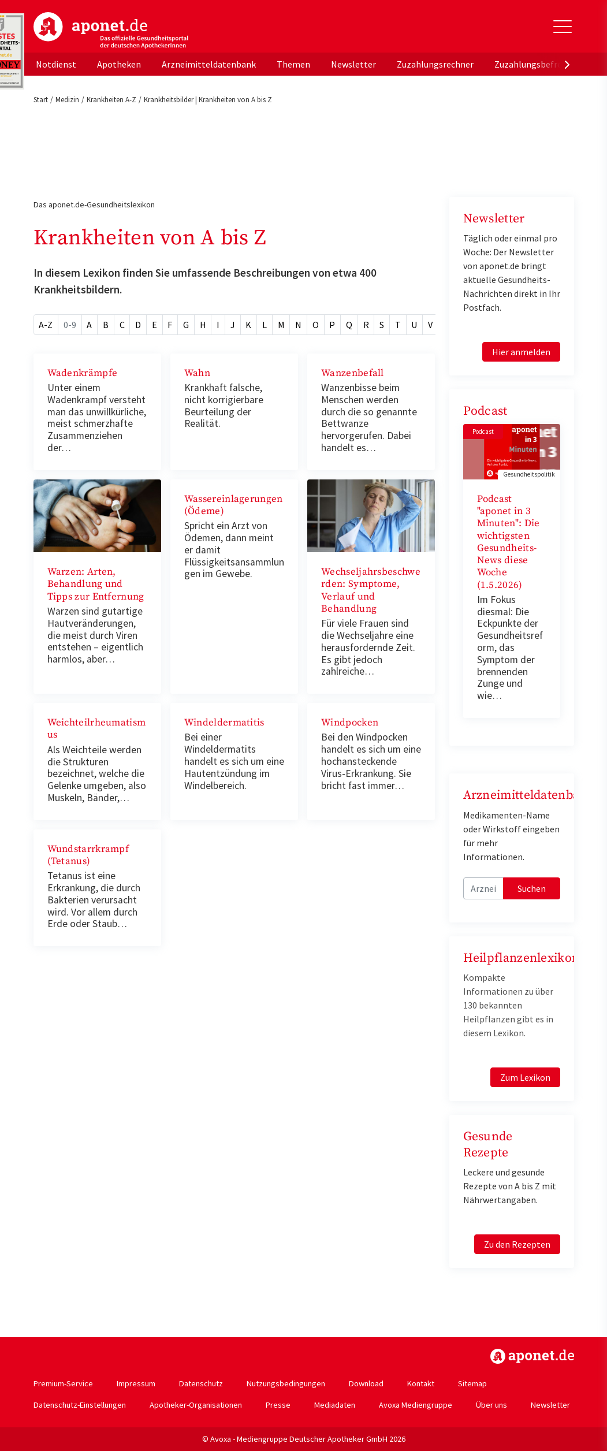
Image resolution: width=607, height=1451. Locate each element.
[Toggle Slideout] (562, 26)
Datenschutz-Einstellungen (79, 1405)
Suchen (531, 888)
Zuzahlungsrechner (435, 64)
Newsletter (353, 64)
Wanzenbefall (352, 373)
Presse (278, 1405)
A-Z (46, 324)
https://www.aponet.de (532, 1356)
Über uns (491, 1405)
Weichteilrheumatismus (96, 728)
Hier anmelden (521, 352)
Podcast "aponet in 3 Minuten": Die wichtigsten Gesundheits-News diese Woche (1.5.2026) (508, 542)
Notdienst (56, 64)
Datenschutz (201, 1383)
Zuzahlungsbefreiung (536, 64)
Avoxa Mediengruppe (415, 1405)
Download (366, 1383)
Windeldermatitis (224, 722)
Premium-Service (63, 1383)
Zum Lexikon (525, 1077)
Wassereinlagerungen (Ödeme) (233, 505)
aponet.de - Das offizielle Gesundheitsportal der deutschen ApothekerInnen (110, 30)
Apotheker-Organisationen (196, 1405)
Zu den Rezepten (517, 1244)
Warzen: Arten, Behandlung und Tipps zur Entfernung (95, 584)
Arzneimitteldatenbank (209, 64)
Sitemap (472, 1383)
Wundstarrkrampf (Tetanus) (88, 855)
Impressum (136, 1383)
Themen (293, 64)
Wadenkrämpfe (82, 373)
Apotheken (119, 64)
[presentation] (567, 64)
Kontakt (420, 1383)
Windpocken (349, 722)
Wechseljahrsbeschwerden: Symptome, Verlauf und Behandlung (370, 590)
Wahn (197, 373)
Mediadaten (334, 1405)
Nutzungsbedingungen (286, 1383)
